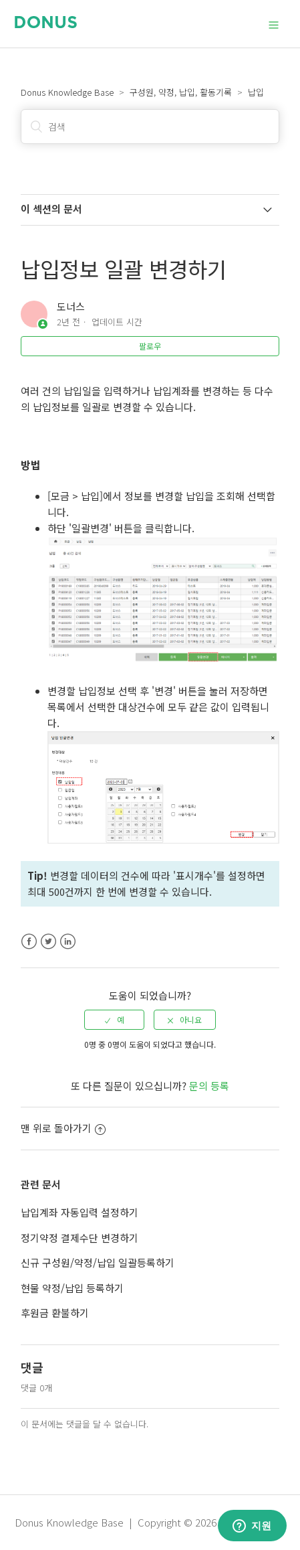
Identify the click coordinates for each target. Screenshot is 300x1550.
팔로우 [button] (150, 346)
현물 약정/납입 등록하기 (72, 1288)
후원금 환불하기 (55, 1313)
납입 (256, 92)
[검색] (150, 126)
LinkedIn (67, 941)
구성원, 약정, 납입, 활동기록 (181, 92)
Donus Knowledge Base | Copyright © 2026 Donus (131, 1522)
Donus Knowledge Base (67, 92)
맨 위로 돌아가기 (63, 1128)
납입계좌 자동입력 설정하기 (79, 1212)
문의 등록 (209, 1086)
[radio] (114, 1020)
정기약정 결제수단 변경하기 (79, 1238)
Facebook (29, 941)
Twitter (48, 941)
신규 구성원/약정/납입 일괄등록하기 (97, 1262)
